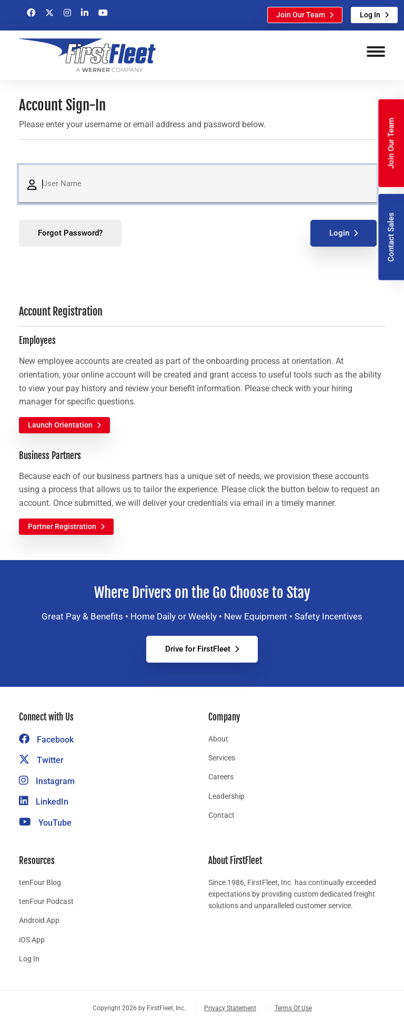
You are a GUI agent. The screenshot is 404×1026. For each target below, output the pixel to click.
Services (221, 758)
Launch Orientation (60, 425)
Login (339, 233)
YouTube (45, 823)
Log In (370, 15)
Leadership (226, 796)
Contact (221, 815)
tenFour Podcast (46, 901)
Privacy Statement (230, 1008)
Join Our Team (300, 15)
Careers (221, 777)
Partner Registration (62, 526)
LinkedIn (43, 802)
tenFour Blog (40, 882)
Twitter (41, 760)
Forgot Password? (70, 233)
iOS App (32, 940)
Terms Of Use (293, 1008)
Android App (39, 920)
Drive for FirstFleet (197, 649)
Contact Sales (391, 237)
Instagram (47, 781)
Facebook (46, 740)
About (218, 739)
